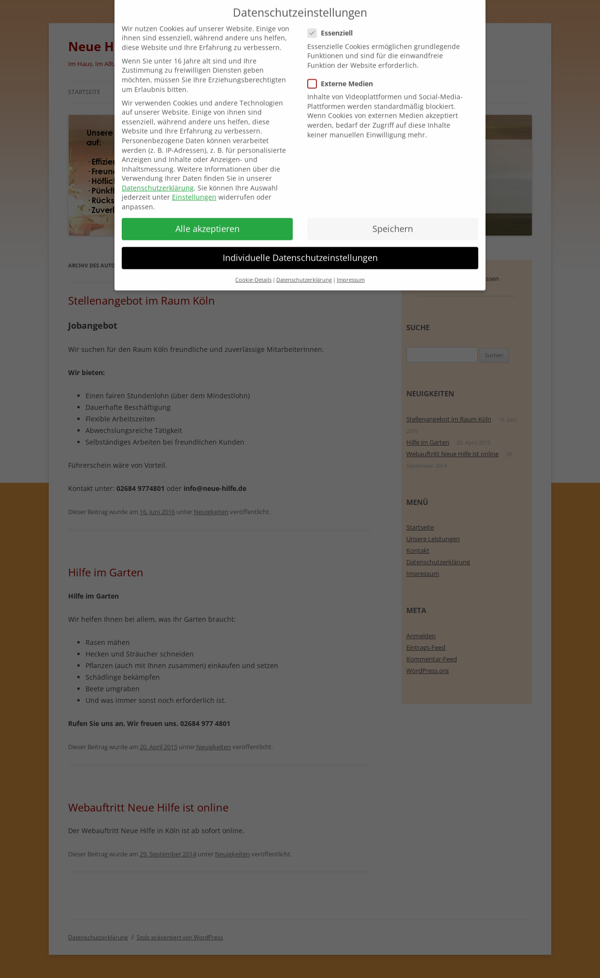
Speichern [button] (392, 218)
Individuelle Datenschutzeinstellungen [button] (300, 246)
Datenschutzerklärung (158, 177)
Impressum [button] (351, 269)
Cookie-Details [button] (253, 269)
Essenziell (334, 22)
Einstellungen (194, 186)
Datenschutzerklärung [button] (304, 269)
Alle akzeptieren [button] (207, 218)
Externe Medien (344, 72)
